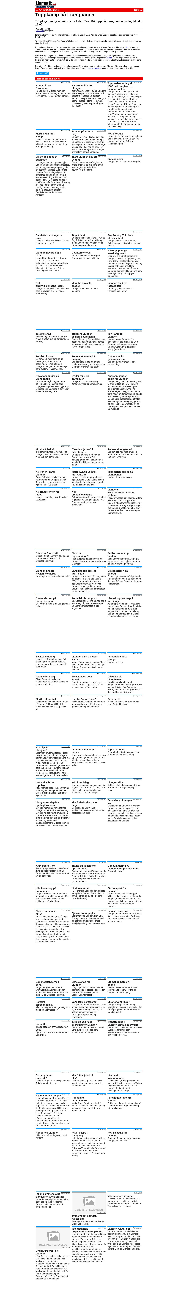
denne (109, 58)
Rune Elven (40, 31)
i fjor (127, 47)
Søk (138, 9)
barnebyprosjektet (93, 68)
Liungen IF (42, 73)
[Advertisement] (89, 213)
